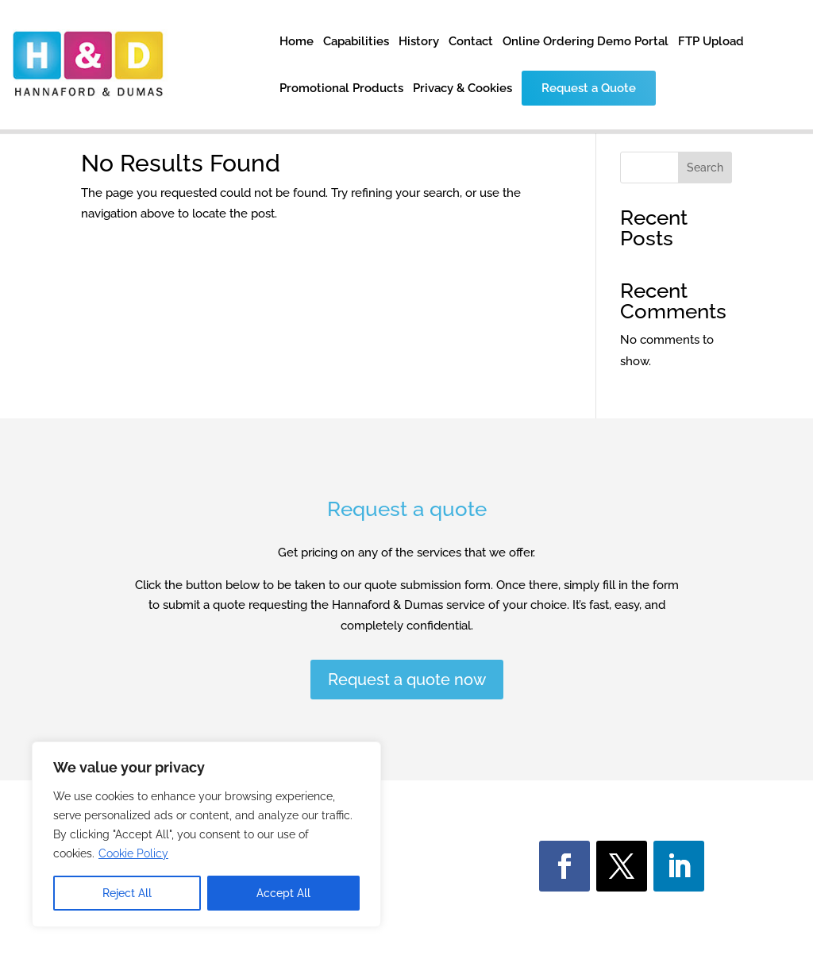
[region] (206, 834)
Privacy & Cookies (462, 89)
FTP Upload (711, 42)
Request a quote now (407, 679)
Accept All (283, 893)
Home (296, 42)
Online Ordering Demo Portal (586, 42)
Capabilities (356, 42)
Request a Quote (588, 88)
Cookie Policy (133, 853)
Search (705, 167)
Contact (471, 42)
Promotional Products (341, 89)
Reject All (127, 893)
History (419, 42)
